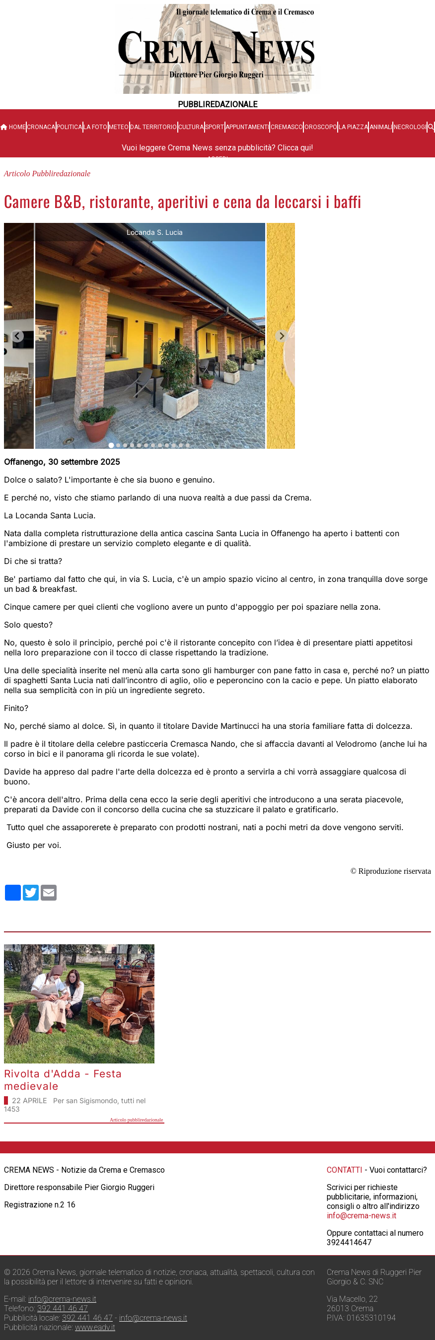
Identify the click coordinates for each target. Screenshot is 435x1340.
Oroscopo (320, 127)
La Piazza (353, 127)
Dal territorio (153, 127)
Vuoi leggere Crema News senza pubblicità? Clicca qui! (217, 147)
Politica (69, 127)
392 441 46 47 (62, 1308)
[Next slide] (282, 336)
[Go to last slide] (17, 336)
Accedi (217, 158)
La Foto (95, 127)
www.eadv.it (95, 1327)
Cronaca (41, 127)
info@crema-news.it (361, 1215)
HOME (13, 127)
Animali (380, 127)
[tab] (111, 445)
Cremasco (287, 127)
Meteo (119, 127)
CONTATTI (344, 1170)
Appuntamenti (247, 127)
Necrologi (410, 127)
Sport (214, 127)
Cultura (191, 127)
